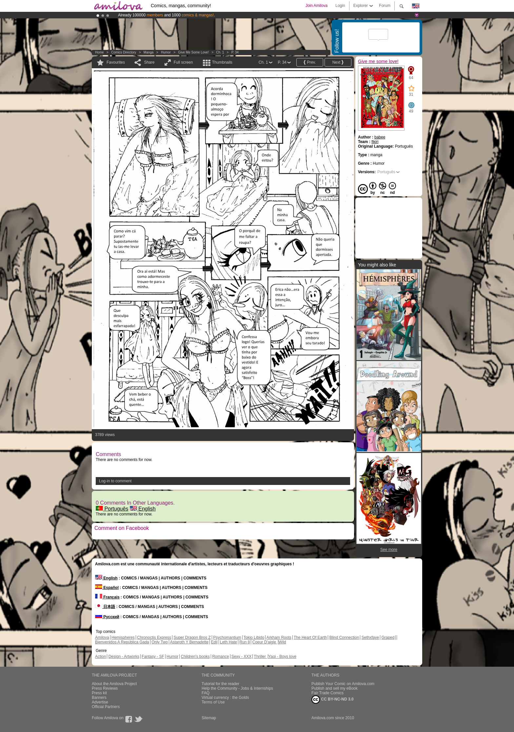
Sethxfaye (370, 637)
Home (99, 52)
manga (149, 52)
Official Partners (106, 706)
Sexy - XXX (241, 656)
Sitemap (209, 718)
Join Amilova (316, 5)
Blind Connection (344, 637)
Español (107, 587)
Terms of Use (213, 702)
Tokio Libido (254, 637)
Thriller (260, 656)
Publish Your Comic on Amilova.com (342, 683)
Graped (387, 637)
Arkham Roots (279, 637)
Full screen (183, 62)
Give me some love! (193, 52)
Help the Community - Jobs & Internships (237, 688)
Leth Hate (228, 642)
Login (340, 5)
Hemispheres (123, 637)
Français (107, 597)
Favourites (116, 62)
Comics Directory (123, 52)
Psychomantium (227, 637)
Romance (220, 656)
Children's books (195, 656)
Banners (99, 697)
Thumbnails (222, 62)
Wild (282, 642)
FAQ (205, 693)
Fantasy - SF (153, 656)
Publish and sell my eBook (334, 688)
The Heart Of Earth (310, 637)
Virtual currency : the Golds (225, 697)
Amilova (102, 637)
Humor (166, 52)
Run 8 (244, 642)
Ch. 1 (220, 52)
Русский (107, 617)
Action (100, 656)
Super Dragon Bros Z (191, 637)
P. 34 (235, 52)
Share (149, 62)
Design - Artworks (124, 656)
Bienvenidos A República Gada (122, 642)
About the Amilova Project (114, 683)
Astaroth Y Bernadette (189, 642)
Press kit (99, 693)
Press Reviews (105, 688)
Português (112, 509)
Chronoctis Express (154, 637)
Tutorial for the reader (220, 683)
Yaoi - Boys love (282, 656)
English (143, 509)
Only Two (159, 642)
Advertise (100, 702)
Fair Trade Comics (327, 693)
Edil (214, 642)
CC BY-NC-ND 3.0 (332, 699)
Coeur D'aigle (264, 642)
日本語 (105, 606)
